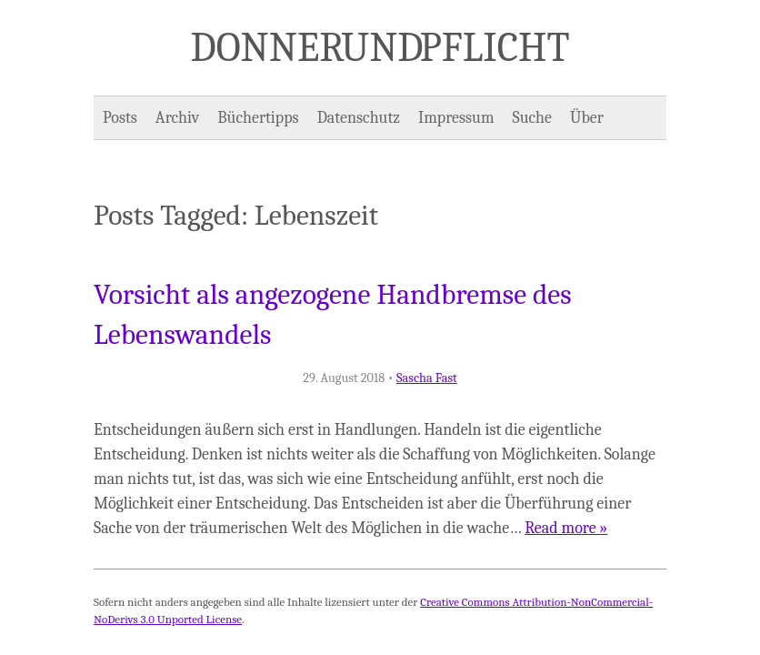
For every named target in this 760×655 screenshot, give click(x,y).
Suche (532, 117)
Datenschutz (358, 117)
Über (587, 117)
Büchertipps (257, 117)
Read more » (566, 528)
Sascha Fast (426, 378)
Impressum (456, 117)
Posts (120, 117)
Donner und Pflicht (380, 47)
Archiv (177, 117)
